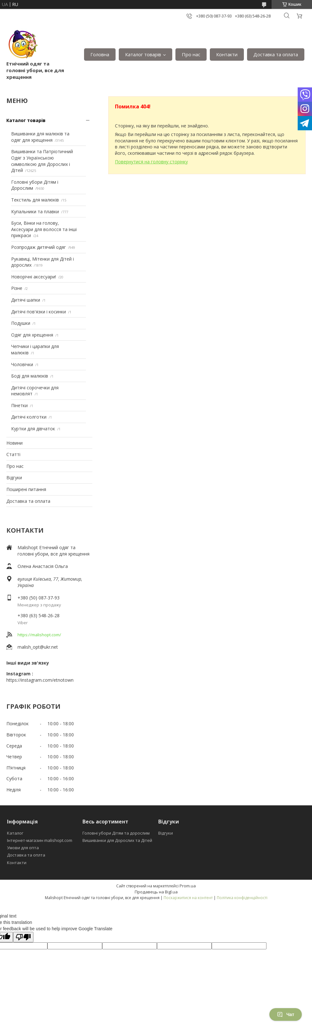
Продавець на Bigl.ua (156, 892)
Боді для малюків (29, 376)
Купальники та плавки (35, 211)
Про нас (191, 54)
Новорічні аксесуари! (33, 277)
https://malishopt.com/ (39, 635)
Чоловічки (22, 364)
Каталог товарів (143, 54)
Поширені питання (26, 489)
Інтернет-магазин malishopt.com (39, 840)
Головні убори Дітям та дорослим (116, 833)
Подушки (20, 323)
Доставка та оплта (26, 855)
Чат (285, 1014)
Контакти (227, 54)
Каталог (15, 833)
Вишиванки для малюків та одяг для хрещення (40, 137)
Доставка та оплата (275, 54)
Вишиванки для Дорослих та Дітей (117, 840)
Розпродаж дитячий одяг (38, 247)
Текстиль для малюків (35, 200)
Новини (14, 443)
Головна (99, 54)
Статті (13, 454)
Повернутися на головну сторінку (151, 162)
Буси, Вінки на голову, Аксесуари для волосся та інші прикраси (44, 229)
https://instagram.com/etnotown (40, 680)
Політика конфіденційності (242, 897)
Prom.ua (188, 886)
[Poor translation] (23, 937)
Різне (16, 288)
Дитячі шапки (25, 300)
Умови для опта (23, 847)
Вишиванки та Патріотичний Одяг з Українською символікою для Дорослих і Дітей (42, 160)
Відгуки (14, 478)
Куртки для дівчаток (33, 429)
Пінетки (19, 405)
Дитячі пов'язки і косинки (38, 312)
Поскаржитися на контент (188, 897)
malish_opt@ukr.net (38, 647)
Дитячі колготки (28, 417)
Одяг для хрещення (32, 335)
